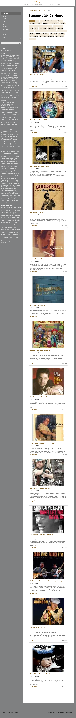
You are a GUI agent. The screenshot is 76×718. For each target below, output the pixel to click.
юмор (4, 37)
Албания (15, 190)
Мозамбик (4, 198)
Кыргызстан (11, 156)
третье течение (9, 230)
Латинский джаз (11, 212)
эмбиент (3, 236)
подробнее (33, 86)
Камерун (10, 153)
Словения (10, 173)
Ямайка (17, 185)
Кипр (2, 188)
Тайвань (9, 175)
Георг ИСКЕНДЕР (12, 79)
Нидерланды (14, 163)
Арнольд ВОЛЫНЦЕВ (7, 70)
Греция (18, 143)
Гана (17, 141)
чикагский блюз (15, 234)
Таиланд (3, 175)
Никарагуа (4, 165)
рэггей (9, 225)
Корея (13, 155)
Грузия (3, 144)
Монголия (10, 198)
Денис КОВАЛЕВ (5, 80)
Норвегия (3, 166)
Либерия (8, 197)
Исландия (10, 149)
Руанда (3, 200)
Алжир (11, 131)
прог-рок (14, 222)
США (18, 173)
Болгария (7, 136)
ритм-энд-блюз (34, 36)
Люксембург (12, 158)
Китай (3, 155)
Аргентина (17, 131)
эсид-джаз (10, 236)
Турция (3, 178)
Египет (11, 195)
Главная (17, 4)
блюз (2, 50)
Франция (3, 182)
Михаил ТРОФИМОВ (7, 99)
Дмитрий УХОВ (15, 82)
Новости (25, 4)
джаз (6, 50)
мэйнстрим (15, 214)
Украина (3, 180)
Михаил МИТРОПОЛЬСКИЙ (8, 97)
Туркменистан (14, 176)
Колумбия (8, 155)
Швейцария (4, 183)
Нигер (15, 198)
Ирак (13, 148)
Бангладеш (4, 134)
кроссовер (4, 224)
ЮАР (13, 185)
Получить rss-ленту (53, 4)
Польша (7, 168)
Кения (16, 187)
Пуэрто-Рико (5, 170)
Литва (7, 158)
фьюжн (10, 232)
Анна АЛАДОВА (12, 67)
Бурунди (3, 138)
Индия (3, 148)
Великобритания (11, 138)
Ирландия (4, 149)
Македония (4, 160)
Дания (7, 144)
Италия (3, 151)
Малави (18, 197)
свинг (13, 225)
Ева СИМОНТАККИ (6, 84)
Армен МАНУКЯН (12, 68)
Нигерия (7, 163)
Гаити (2, 143)
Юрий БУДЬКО (13, 117)
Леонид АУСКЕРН (15, 90)
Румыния (16, 170)
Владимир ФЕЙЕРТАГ (7, 77)
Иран (17, 148)
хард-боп (15, 232)
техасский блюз (5, 229)
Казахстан (16, 151)
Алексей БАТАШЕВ (11, 58)
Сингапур (14, 171)
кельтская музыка (6, 222)
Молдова (15, 161)
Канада (15, 153)
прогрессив (11, 224)
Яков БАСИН (15, 119)
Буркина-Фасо (5, 193)
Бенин (3, 136)
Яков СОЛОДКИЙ (12, 124)
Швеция (10, 183)
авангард (3, 207)
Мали (15, 160)
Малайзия (11, 160)
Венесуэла (9, 139)
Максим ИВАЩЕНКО (11, 94)
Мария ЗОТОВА (15, 95)
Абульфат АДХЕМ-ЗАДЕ (12, 55)
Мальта (3, 190)
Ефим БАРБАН (10, 85)
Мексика (9, 161)
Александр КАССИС (7, 57)
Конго (15, 195)
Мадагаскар (13, 188)
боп (5, 212)
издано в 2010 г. (43, 10)
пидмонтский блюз (14, 220)
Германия (7, 143)
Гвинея (16, 193)
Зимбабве (11, 146)
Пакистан (10, 166)
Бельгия (16, 134)
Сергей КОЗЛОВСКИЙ (7, 112)
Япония (16, 202)
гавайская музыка (6, 214)
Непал (3, 163)
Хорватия (9, 182)
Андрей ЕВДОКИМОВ (13, 63)
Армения (3, 133)
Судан (15, 173)
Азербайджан (5, 131)
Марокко (3, 161)
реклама (3, 242)
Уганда (8, 178)
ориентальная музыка (12, 219)
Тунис (7, 176)
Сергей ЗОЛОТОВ (13, 111)
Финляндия (15, 180)
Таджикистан (14, 200)
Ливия (13, 197)
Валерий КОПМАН (14, 74)
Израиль (17, 146)
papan (3, 55)
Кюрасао (7, 188)
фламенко (4, 232)
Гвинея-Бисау (5, 195)
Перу (2, 168)
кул (2, 212)
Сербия (8, 171)
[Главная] (37, 2)
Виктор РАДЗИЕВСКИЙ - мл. (9, 75)
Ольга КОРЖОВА (14, 107)
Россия (11, 170)
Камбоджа (4, 153)
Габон (13, 141)
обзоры (36, 10)
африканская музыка (7, 209)
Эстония (3, 185)
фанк (15, 230)
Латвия (17, 156)
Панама (15, 166)
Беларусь (10, 134)
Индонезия (8, 148)
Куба (5, 156)
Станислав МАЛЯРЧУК (12, 114)
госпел (3, 215)
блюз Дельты (10, 210)
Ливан (3, 158)
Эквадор (16, 183)
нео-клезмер (9, 215)
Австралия (4, 129)
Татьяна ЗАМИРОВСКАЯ (8, 116)
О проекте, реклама (37, 4)
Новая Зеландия (12, 165)
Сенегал (3, 171)
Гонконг (13, 143)
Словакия (4, 173)
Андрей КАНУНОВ (6, 65)
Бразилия (13, 136)
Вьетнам (9, 141)
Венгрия (3, 139)
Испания (16, 149)
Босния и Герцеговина (7, 187)
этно (9, 50)
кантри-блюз (5, 220)
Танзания (3, 202)
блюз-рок (17, 210)
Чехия (14, 182)
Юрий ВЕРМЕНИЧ (6, 119)
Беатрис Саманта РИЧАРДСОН (10, 121)
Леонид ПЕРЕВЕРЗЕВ (7, 92)
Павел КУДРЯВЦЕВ (6, 109)
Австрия (10, 129)
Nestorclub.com (68, 712)
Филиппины (10, 202)
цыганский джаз (5, 234)
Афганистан (10, 133)
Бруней (15, 192)
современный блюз (10, 227)
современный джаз (6, 237)
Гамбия (12, 193)
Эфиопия (9, 185)
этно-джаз (16, 237)
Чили (18, 182)
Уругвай (8, 180)
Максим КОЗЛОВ (6, 95)
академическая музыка (13, 207)
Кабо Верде (9, 151)
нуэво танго (9, 217)
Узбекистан (14, 178)
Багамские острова (6, 192)
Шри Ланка (9, 190)
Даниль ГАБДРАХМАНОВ (8, 122)
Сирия (7, 200)
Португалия (13, 168)
